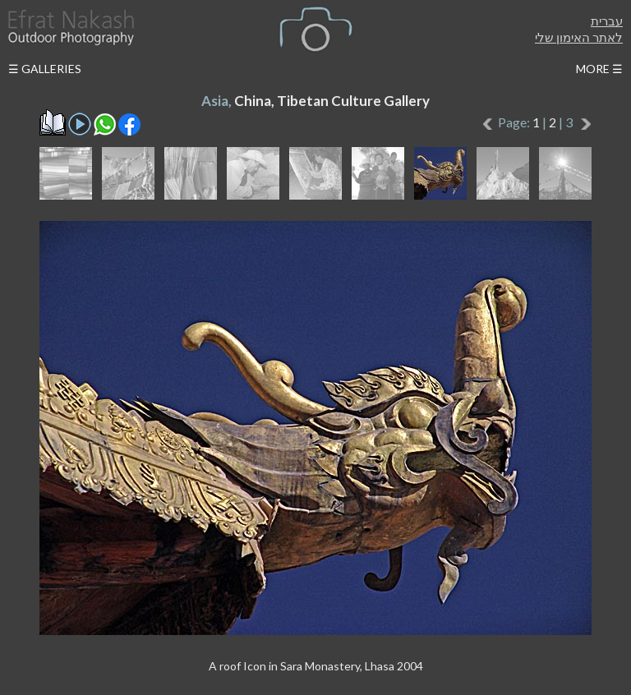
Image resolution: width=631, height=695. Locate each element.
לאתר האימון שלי (579, 37)
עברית (607, 20)
